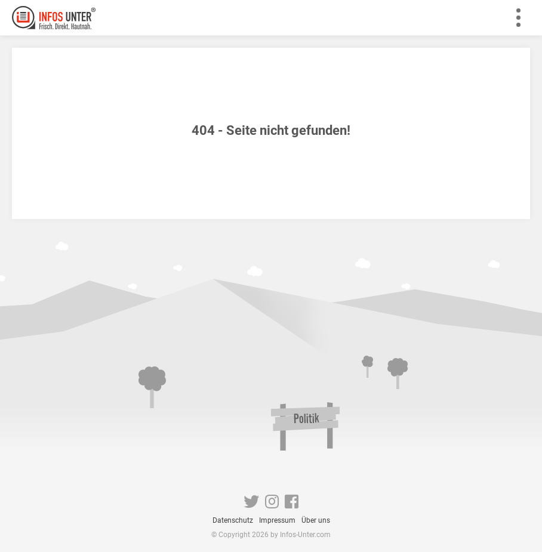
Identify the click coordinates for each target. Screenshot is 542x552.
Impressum (277, 520)
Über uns (315, 520)
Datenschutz (233, 520)
